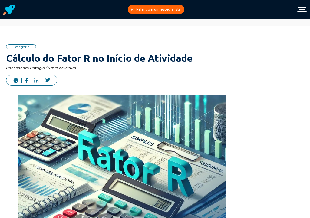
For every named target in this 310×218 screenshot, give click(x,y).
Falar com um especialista (156, 9)
